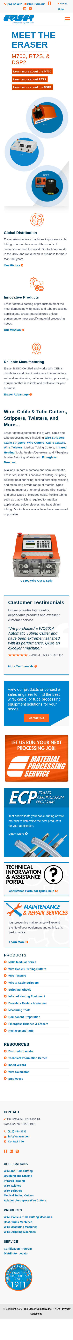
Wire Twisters (13, 447)
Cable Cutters (55, 442)
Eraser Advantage (18, 394)
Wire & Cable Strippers (23, 982)
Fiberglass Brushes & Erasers (28, 1023)
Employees (15, 1078)
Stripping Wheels (19, 989)
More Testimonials (22, 666)
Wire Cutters (35, 442)
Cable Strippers (15, 442)
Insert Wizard (17, 1065)
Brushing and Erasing (18, 1175)
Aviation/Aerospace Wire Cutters (25, 1200)
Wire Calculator (18, 1071)
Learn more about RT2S (29, 79)
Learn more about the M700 (32, 71)
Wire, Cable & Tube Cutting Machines (28, 1217)
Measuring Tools (19, 1010)
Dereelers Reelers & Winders (27, 1003)
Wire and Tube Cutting (18, 1171)
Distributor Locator (21, 1051)
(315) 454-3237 (13, 4)
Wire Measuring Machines (20, 1226)
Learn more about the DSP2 (32, 87)
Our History (13, 265)
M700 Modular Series (22, 962)
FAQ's (57, 1309)
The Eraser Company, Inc (38, 1309)
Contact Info (14, 1141)
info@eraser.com (35, 4)
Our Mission (14, 329)
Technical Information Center (27, 1058)
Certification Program (18, 1248)
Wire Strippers (54, 437)
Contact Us (36, 717)
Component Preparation (24, 1017)
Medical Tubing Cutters (19, 1195)
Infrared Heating (14, 1180)
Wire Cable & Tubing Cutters (27, 969)
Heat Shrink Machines (18, 1222)
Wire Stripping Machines (20, 1231)
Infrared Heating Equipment (26, 996)
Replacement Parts (20, 1030)
